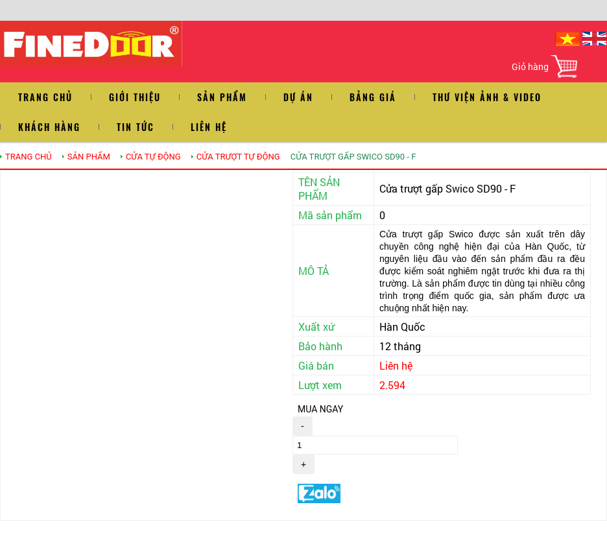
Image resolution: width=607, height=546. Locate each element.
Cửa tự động (153, 156)
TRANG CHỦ (28, 156)
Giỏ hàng (530, 66)
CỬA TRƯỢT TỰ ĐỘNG (238, 156)
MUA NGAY (320, 409)
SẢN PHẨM (88, 156)
